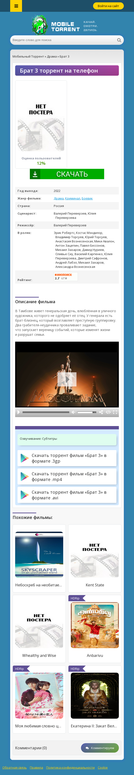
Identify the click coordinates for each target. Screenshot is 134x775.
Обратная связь (14, 767)
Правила (36, 767)
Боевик (87, 198)
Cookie (103, 767)
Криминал (72, 198)
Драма (59, 198)
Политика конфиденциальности (70, 767)
